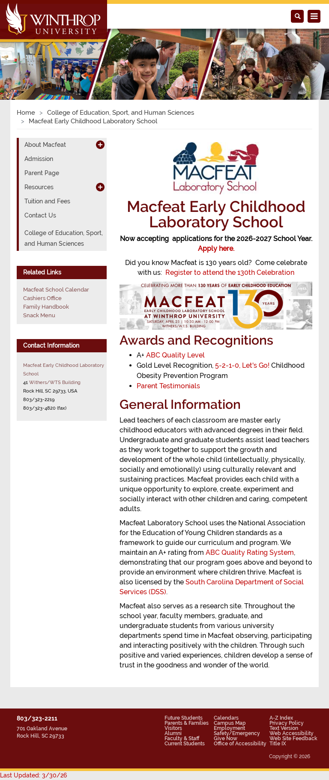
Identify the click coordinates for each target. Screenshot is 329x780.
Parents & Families (186, 723)
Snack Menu (39, 315)
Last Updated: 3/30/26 (33, 775)
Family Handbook (46, 307)
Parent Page (41, 173)
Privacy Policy (286, 723)
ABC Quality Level (174, 355)
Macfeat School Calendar (56, 289)
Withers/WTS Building (55, 382)
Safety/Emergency (237, 733)
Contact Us (40, 215)
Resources (39, 187)
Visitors (173, 728)
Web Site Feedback (293, 738)
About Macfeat (45, 144)
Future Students (183, 718)
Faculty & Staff (181, 738)
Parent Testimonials (168, 386)
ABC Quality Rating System (250, 552)
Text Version (283, 728)
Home (26, 112)
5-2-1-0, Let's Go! (242, 365)
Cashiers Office (42, 298)
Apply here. (216, 248)
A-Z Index (281, 718)
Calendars (226, 718)
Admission (38, 158)
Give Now (225, 738)
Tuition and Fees (47, 201)
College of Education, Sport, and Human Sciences (120, 112)
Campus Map (230, 723)
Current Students (184, 744)
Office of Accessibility (240, 744)
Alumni (173, 733)
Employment (229, 728)
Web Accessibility (291, 733)
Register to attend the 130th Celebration (229, 272)
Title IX (277, 744)
